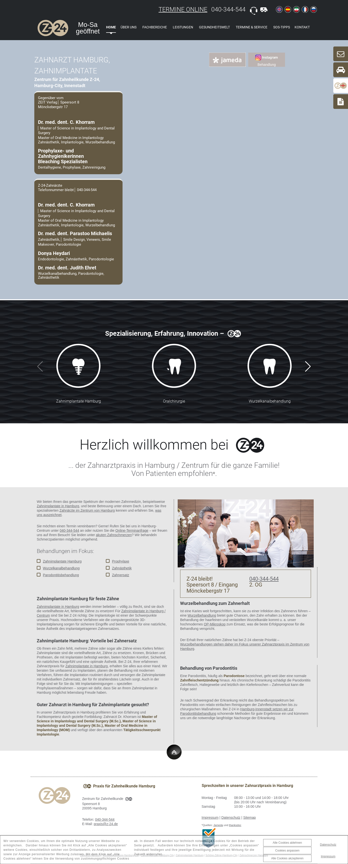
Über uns (129, 27)
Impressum (210, 817)
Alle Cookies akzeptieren (287, 858)
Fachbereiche (154, 27)
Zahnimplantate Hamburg (62, 561)
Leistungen (183, 27)
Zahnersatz (120, 575)
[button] (308, 366)
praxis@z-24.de (106, 824)
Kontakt (302, 27)
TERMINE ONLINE (183, 9)
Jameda (218, 825)
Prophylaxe (120, 561)
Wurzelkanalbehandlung (61, 568)
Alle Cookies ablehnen (287, 842)
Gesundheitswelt (214, 27)
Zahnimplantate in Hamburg (58, 506)
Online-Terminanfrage (132, 530)
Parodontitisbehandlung (61, 575)
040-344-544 (228, 9)
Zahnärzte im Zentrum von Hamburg (87, 510)
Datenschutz (230, 817)
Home (111, 27)
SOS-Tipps (281, 27)
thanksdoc (235, 825)
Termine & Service (251, 27)
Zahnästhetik (122, 568)
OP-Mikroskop (215, 624)
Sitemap (249, 817)
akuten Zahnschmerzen (114, 535)
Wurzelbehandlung (201, 615)
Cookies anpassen (287, 850)
